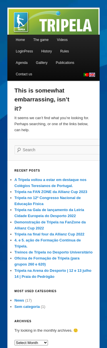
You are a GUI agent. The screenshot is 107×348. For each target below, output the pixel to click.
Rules (64, 51)
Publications (65, 63)
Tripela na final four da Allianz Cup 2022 (49, 234)
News (19, 300)
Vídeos (62, 40)
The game (41, 40)
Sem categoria (27, 306)
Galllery (42, 63)
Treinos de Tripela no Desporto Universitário (54, 252)
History (46, 51)
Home (20, 40)
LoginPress (24, 51)
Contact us (24, 74)
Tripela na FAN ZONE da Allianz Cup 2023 (51, 192)
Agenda (21, 63)
